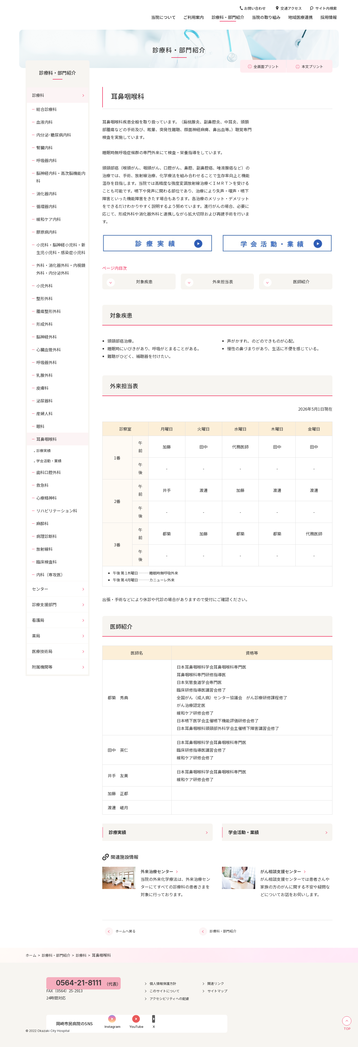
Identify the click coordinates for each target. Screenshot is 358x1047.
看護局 (38, 620)
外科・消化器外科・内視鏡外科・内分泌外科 (60, 269)
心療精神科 (46, 498)
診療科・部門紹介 (57, 72)
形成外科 (44, 324)
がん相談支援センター (280, 871)
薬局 (36, 636)
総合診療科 (46, 109)
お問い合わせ (255, 8)
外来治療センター (157, 871)
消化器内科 (46, 193)
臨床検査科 (46, 562)
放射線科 (44, 549)
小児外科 (44, 286)
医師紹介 (301, 281)
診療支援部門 (44, 604)
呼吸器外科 (46, 362)
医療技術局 (42, 651)
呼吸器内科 (46, 160)
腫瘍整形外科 (48, 311)
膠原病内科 (46, 232)
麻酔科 (42, 523)
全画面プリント (266, 66)
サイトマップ (272, 989)
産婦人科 (44, 413)
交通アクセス (291, 8)
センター (40, 589)
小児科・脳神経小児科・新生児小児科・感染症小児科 (60, 248)
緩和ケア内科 (48, 219)
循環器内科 (46, 206)
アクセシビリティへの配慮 (222, 997)
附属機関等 (42, 667)
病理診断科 (46, 536)
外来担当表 (223, 281)
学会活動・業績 (244, 832)
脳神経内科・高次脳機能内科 (60, 177)
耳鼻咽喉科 (46, 439)
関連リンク (270, 982)
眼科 (40, 426)
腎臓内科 (44, 147)
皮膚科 (42, 388)
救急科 (42, 485)
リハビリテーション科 (56, 511)
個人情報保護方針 (215, 982)
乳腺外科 (44, 375)
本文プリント (312, 66)
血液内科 (44, 122)
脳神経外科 (46, 337)
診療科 (38, 95)
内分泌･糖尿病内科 (53, 135)
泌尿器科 (44, 401)
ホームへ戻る (126, 930)
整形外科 (44, 298)
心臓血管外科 (48, 349)
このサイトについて (217, 989)
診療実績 (118, 832)
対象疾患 (145, 281)
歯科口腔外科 (48, 472)
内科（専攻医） (50, 574)
